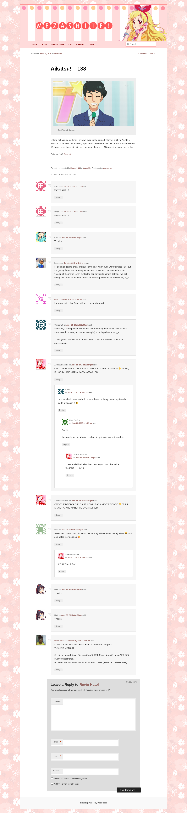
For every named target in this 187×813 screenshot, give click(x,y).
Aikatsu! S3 (75, 168)
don (56, 299)
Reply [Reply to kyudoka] (58, 285)
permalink (107, 168)
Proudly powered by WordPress (93, 803)
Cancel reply (132, 682)
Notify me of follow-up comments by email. (70, 779)
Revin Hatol (59, 641)
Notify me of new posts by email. (66, 784)
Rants (91, 44)
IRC (70, 44)
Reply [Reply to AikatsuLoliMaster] (58, 379)
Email (57, 756)
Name (57, 742)
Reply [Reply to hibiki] (58, 600)
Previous (142, 53)
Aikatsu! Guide (57, 44)
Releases (80, 44)
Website (56, 771)
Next (153, 53)
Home (34, 44)
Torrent (67, 154)
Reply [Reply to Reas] (58, 544)
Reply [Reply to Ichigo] (58, 197)
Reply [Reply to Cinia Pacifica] (66, 444)
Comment (57, 701)
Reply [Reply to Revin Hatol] (58, 669)
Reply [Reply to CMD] (58, 248)
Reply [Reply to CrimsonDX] (58, 350)
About (44, 44)
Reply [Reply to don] (58, 310)
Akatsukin (58, 54)
